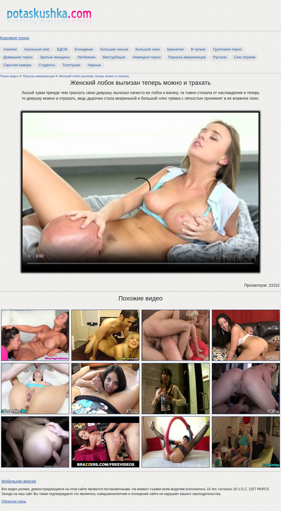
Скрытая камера (17, 65)
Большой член (147, 49)
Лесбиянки (86, 57)
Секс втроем (244, 57)
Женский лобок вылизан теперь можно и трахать (94, 76)
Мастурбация (114, 57)
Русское (219, 57)
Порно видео (9, 76)
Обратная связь (13, 501)
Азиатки (10, 49)
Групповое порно (227, 49)
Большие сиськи (114, 49)
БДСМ (62, 49)
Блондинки (84, 49)
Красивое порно (14, 38)
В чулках (198, 49)
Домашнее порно (18, 57)
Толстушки (71, 65)
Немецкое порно (147, 57)
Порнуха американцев (187, 57)
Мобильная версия (18, 481)
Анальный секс (37, 49)
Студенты (46, 65)
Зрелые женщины (55, 57)
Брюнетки (175, 49)
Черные (94, 65)
